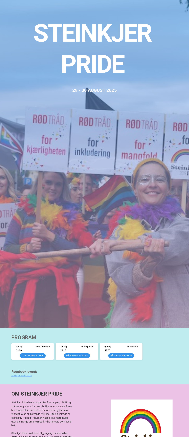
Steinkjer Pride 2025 (21, 375)
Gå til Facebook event (32, 355)
